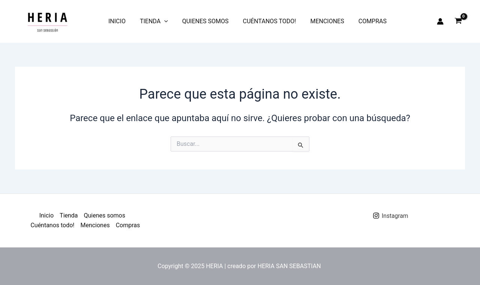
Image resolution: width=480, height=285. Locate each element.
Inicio (115, 21)
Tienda (150, 21)
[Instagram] (390, 215)
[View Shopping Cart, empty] (458, 21)
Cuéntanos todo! (261, 21)
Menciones (317, 21)
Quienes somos (200, 21)
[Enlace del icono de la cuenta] (440, 21)
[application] (161, 21)
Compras (360, 21)
